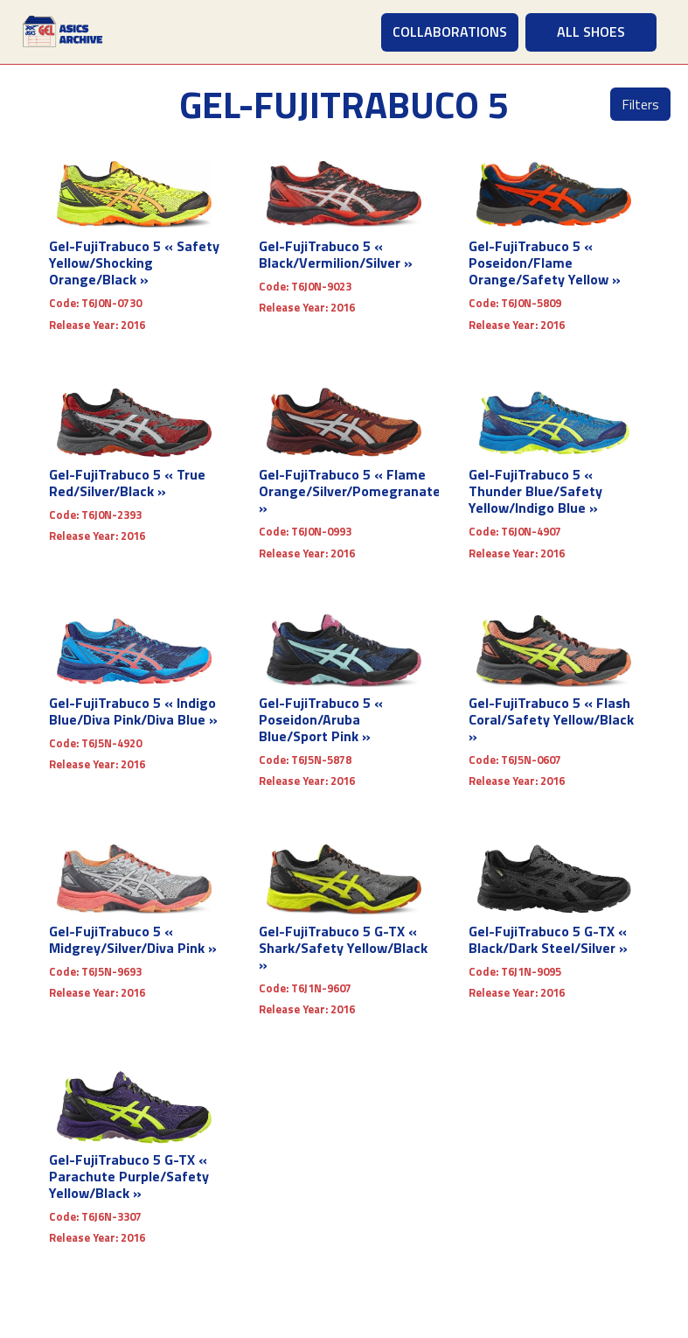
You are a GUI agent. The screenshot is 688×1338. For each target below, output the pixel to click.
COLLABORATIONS (450, 31)
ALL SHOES (591, 31)
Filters (640, 104)
